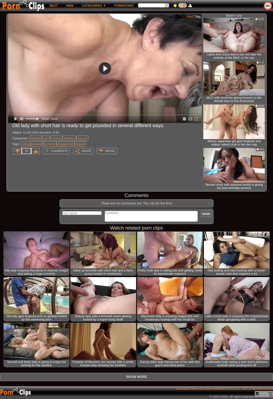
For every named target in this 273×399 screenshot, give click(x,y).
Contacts (182, 388)
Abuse (110, 151)
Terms (195, 388)
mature (56, 138)
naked (80, 144)
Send (206, 214)
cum (46, 138)
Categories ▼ (94, 5)
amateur (69, 138)
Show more (136, 377)
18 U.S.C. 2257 (237, 388)
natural (36, 144)
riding (25, 144)
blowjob (35, 138)
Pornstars (124, 5)
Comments (59, 151)
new (69, 5)
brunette (49, 144)
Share (86, 151)
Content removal (213, 388)
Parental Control (262, 388)
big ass (82, 138)
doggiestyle (65, 144)
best (53, 5)
